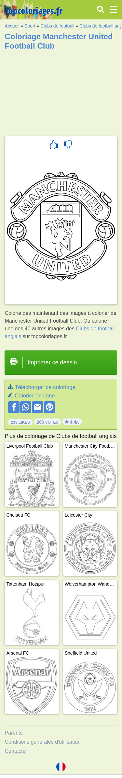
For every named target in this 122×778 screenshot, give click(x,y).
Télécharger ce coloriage (45, 387)
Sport (29, 26)
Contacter (16, 751)
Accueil (12, 26)
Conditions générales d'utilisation (42, 742)
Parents (13, 733)
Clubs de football (57, 26)
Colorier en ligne (35, 396)
